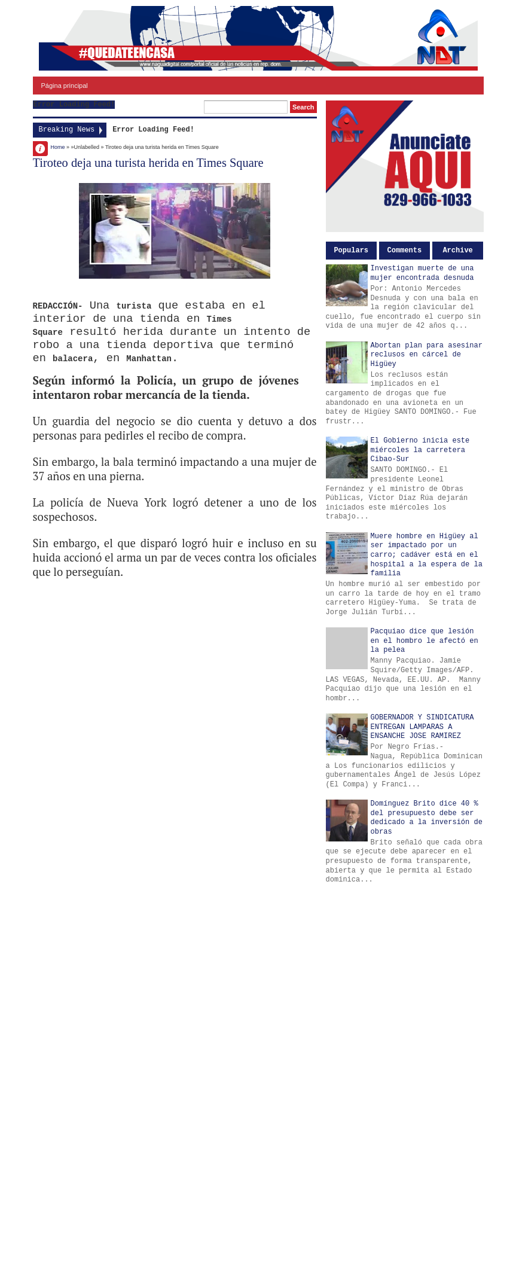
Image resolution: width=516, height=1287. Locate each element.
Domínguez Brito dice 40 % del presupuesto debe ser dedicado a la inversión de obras (427, 818)
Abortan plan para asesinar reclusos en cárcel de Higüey (427, 354)
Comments (404, 250)
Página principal (64, 85)
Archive (457, 250)
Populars (351, 250)
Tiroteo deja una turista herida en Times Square (148, 162)
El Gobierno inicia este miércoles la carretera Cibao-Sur (420, 450)
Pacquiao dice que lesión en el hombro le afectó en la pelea (424, 640)
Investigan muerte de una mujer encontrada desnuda (422, 273)
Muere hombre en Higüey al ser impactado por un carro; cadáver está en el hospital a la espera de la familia (427, 555)
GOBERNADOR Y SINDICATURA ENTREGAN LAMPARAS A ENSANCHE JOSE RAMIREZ (422, 726)
